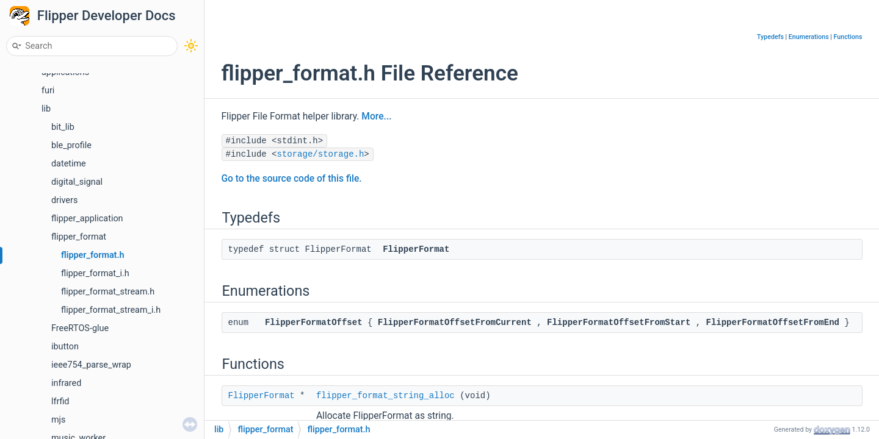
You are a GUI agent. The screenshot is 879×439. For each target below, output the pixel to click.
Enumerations (809, 37)
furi (48, 90)
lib (46, 109)
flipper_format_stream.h (107, 292)
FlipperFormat (261, 396)
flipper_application (87, 218)
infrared (66, 383)
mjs (58, 420)
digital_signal (77, 182)
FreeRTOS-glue (80, 328)
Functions (848, 37)
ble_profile (71, 145)
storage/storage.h (320, 154)
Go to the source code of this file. (292, 178)
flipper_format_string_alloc (385, 396)
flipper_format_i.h (95, 273)
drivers (64, 200)
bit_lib (62, 127)
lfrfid (60, 401)
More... (376, 116)
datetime (68, 164)
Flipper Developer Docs (106, 15)
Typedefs (770, 37)
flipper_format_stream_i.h (111, 310)
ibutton (65, 346)
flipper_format (78, 237)
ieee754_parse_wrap (91, 365)
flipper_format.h (93, 255)
